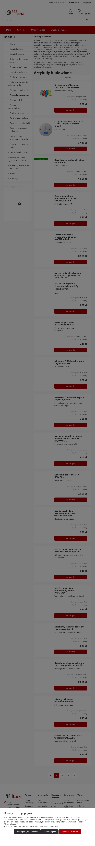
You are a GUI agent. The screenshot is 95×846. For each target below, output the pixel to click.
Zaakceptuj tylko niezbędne (27, 832)
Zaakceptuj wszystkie (70, 832)
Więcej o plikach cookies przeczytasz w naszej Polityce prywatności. (31, 826)
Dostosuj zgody (50, 832)
